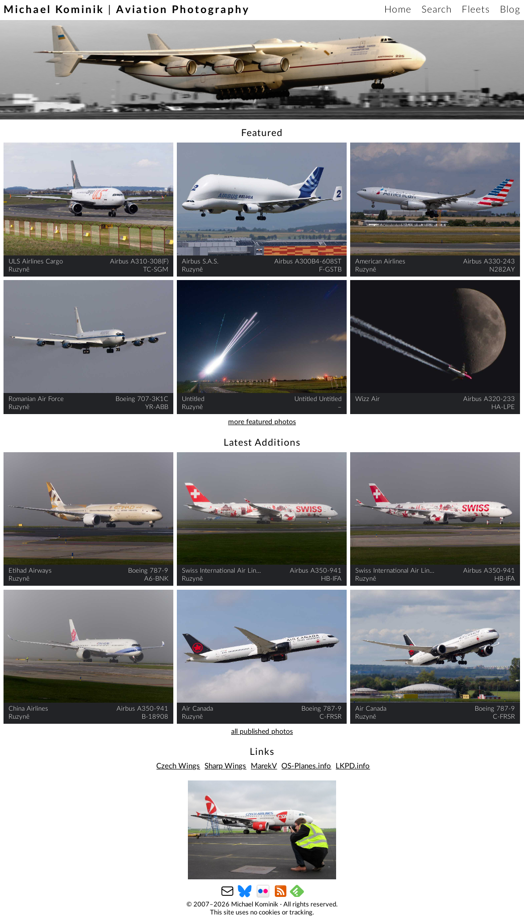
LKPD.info (353, 766)
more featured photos (262, 422)
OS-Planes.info (306, 766)
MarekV (264, 766)
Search (437, 10)
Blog (510, 10)
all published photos (262, 731)
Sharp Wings (225, 766)
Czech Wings (178, 766)
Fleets (476, 10)
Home (397, 10)
